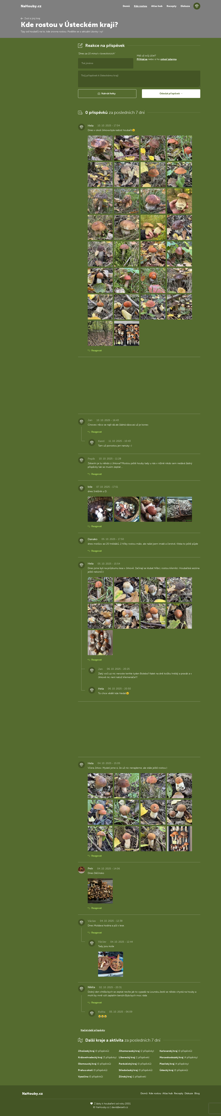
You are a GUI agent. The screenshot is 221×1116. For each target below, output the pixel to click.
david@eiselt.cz (120, 1107)
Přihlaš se (142, 59)
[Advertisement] (47, 94)
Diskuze (185, 6)
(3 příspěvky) (97, 1057)
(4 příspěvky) (179, 1057)
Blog (197, 1093)
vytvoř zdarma (168, 59)
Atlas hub (156, 6)
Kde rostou (140, 6)
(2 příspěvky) (136, 1051)
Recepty (171, 6)
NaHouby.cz (31, 6)
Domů (126, 6)
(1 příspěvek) (134, 1057)
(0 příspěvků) (93, 1051)
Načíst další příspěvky (93, 1030)
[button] (107, 93)
